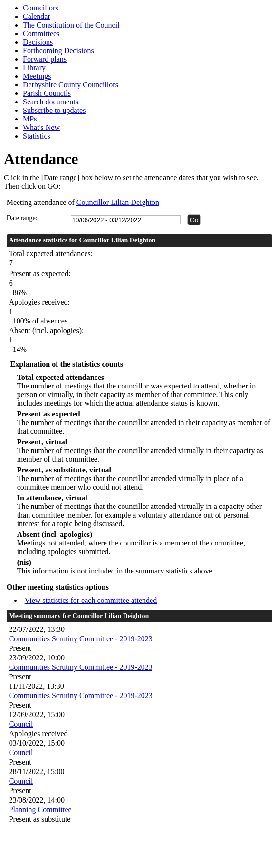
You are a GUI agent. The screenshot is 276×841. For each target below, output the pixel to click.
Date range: (22, 218)
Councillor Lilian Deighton (117, 202)
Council (21, 724)
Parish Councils (47, 93)
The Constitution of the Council (71, 25)
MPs (30, 119)
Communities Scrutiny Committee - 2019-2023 (80, 639)
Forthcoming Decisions (58, 50)
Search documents (50, 102)
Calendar (36, 16)
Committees (41, 33)
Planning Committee (40, 809)
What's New (41, 127)
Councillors (40, 8)
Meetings (37, 76)
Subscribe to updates (54, 110)
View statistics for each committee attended (91, 600)
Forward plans (45, 59)
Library (34, 68)
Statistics (36, 136)
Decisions (38, 42)
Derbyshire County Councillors (70, 85)
